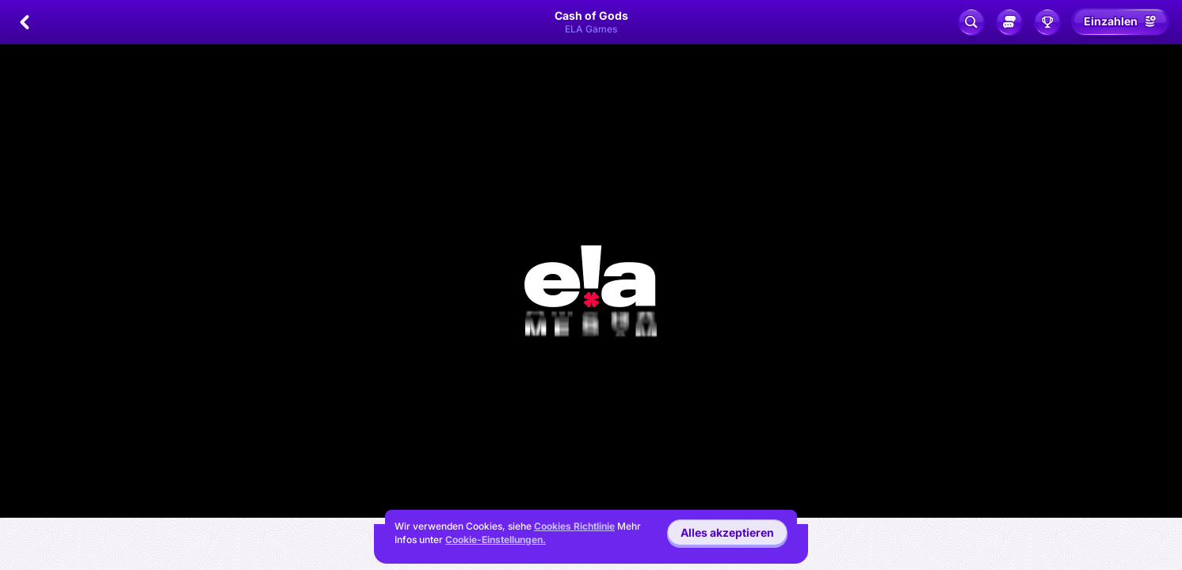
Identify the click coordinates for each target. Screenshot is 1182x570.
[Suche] (971, 22)
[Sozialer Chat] (1009, 22)
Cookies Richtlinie (574, 526)
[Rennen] (1047, 22)
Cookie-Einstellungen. (495, 539)
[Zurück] (24, 22)
